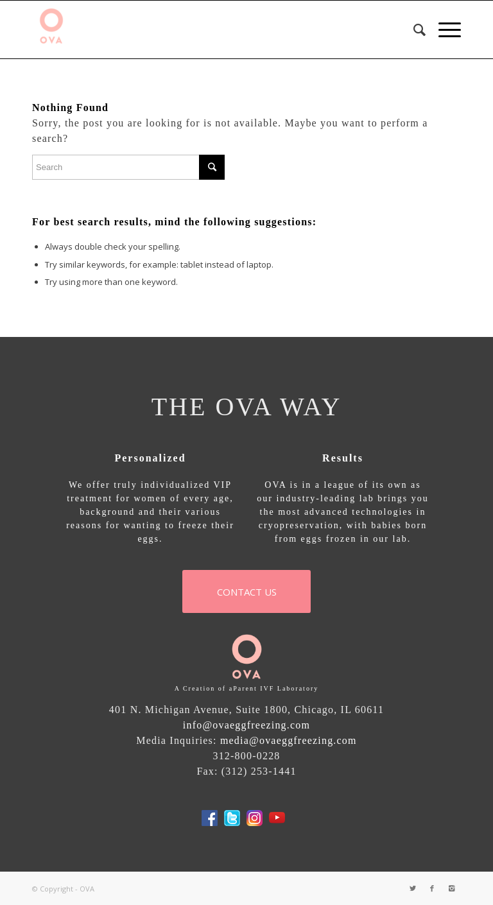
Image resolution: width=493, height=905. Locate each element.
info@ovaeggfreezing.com (246, 725)
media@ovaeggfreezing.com (288, 740)
